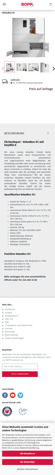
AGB (7, 322)
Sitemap (9, 328)
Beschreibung (14, 133)
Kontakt (8, 312)
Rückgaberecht (11, 316)
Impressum (10, 309)
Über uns (9, 319)
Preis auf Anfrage (41, 89)
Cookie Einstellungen (14, 338)
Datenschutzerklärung (29, 448)
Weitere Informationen (27, 469)
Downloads (10, 332)
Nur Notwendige (27, 462)
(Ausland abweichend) (35, 83)
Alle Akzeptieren (27, 453)
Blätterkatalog (11, 335)
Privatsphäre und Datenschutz (18, 325)
